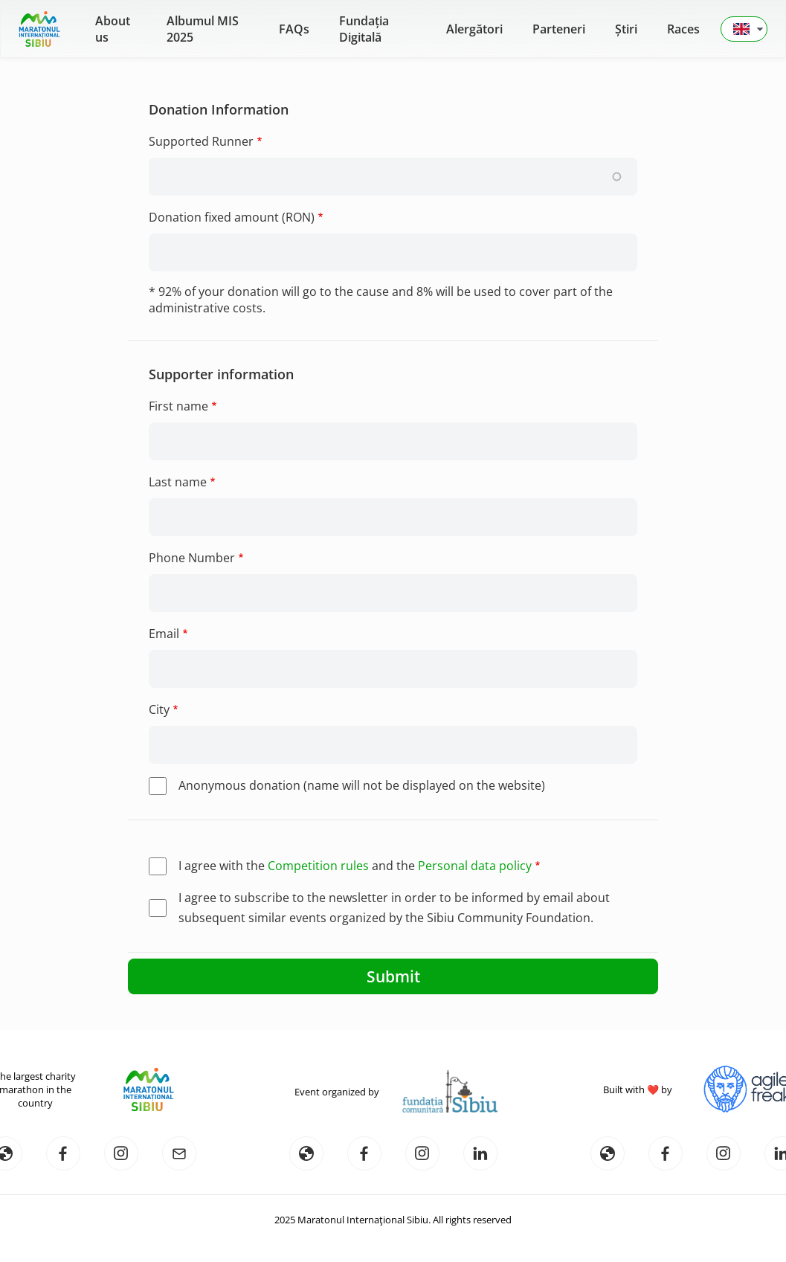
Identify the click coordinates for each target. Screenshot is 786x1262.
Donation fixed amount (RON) (232, 217)
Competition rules (318, 865)
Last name (178, 482)
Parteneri (558, 29)
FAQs (294, 29)
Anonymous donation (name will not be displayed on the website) (361, 785)
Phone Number (192, 558)
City (159, 709)
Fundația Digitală (364, 29)
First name (178, 406)
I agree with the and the (355, 865)
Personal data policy (475, 865)
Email (164, 633)
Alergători (474, 29)
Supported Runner (201, 141)
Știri (626, 29)
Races (683, 29)
